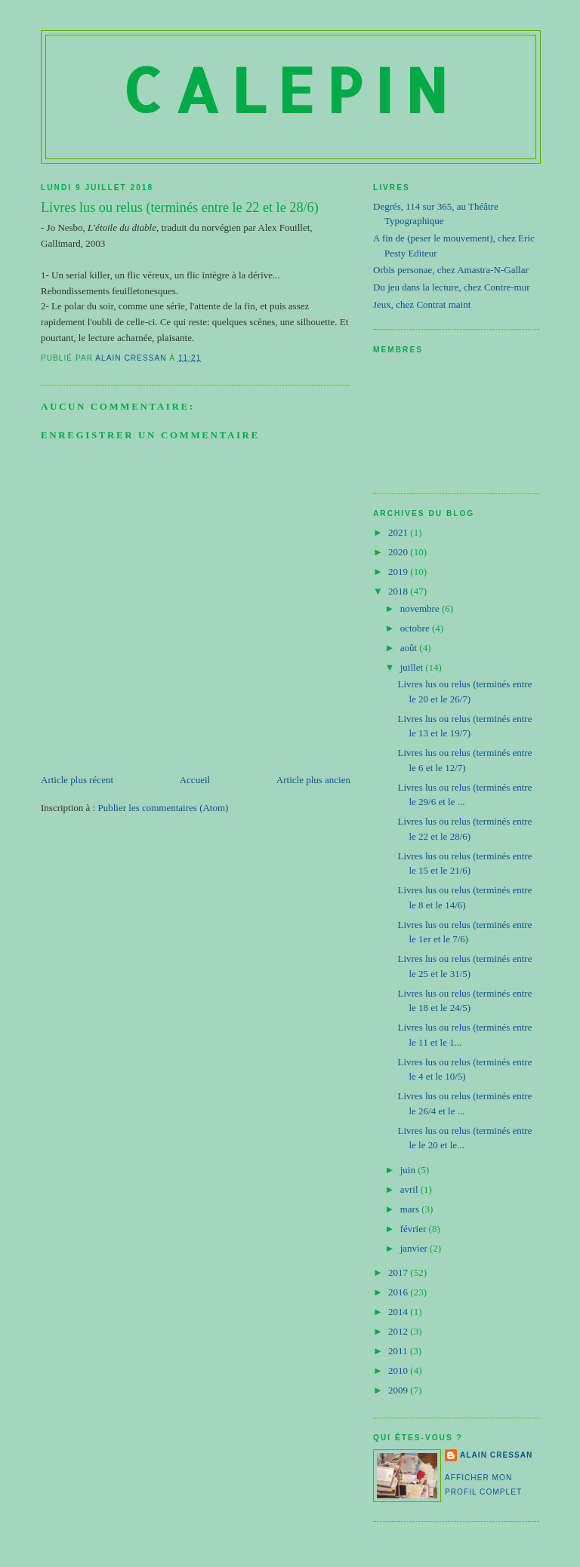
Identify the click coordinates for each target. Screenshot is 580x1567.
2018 (399, 591)
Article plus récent (77, 779)
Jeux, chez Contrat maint (421, 304)
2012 (399, 1331)
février (414, 1228)
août (410, 647)
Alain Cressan (496, 1455)
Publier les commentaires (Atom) (162, 807)
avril (410, 1189)
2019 (399, 571)
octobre (416, 628)
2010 (399, 1370)
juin (409, 1169)
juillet (413, 667)
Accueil (195, 779)
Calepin (290, 89)
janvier (415, 1248)
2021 (399, 532)
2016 (399, 1292)
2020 (399, 552)
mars (411, 1209)
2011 (399, 1351)
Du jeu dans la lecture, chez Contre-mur (451, 287)
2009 (399, 1390)
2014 (399, 1311)
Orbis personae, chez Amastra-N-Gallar (451, 269)
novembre (421, 608)
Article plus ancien (313, 779)
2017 (399, 1272)
